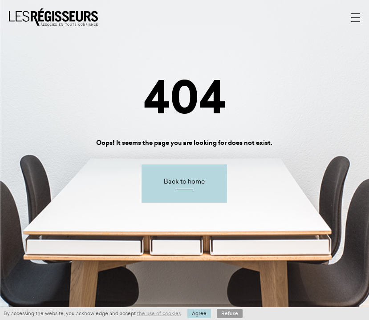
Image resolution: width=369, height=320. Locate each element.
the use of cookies (159, 313)
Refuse (229, 313)
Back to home (184, 181)
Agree (199, 313)
